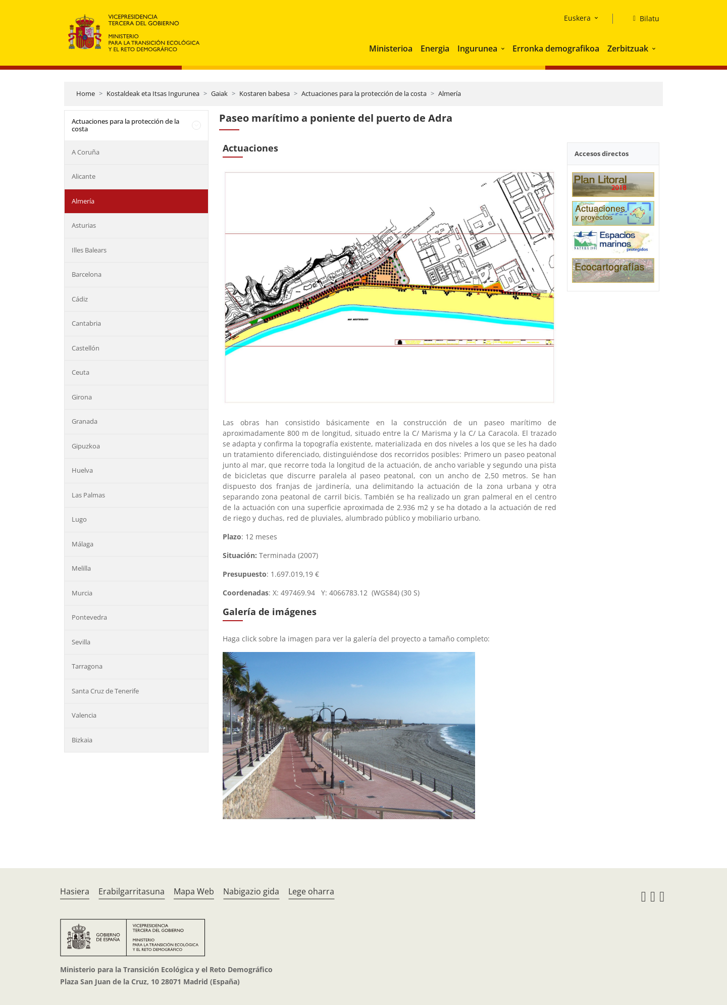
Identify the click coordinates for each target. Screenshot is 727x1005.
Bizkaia (82, 739)
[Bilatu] (642, 19)
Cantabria (86, 323)
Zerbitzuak (627, 48)
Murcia (82, 592)
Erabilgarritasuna (131, 891)
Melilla (81, 568)
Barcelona (86, 274)
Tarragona (87, 666)
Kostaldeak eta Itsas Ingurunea (153, 93)
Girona (82, 396)
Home (85, 93)
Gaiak (219, 93)
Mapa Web (194, 891)
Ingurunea (477, 48)
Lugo (79, 519)
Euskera (577, 18)
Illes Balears (89, 250)
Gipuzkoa (86, 445)
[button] (503, 48)
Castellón (85, 348)
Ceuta (80, 372)
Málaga (82, 543)
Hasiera (74, 891)
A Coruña (85, 152)
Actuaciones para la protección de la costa (364, 93)
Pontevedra (89, 617)
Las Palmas (88, 494)
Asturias (84, 225)
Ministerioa (390, 48)
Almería (449, 93)
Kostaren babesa (264, 93)
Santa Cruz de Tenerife (105, 690)
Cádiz (80, 299)
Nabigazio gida (251, 891)
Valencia (84, 715)
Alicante (83, 176)
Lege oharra (311, 891)
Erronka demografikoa (555, 48)
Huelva (82, 470)
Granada (84, 421)
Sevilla (81, 641)
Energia (435, 48)
